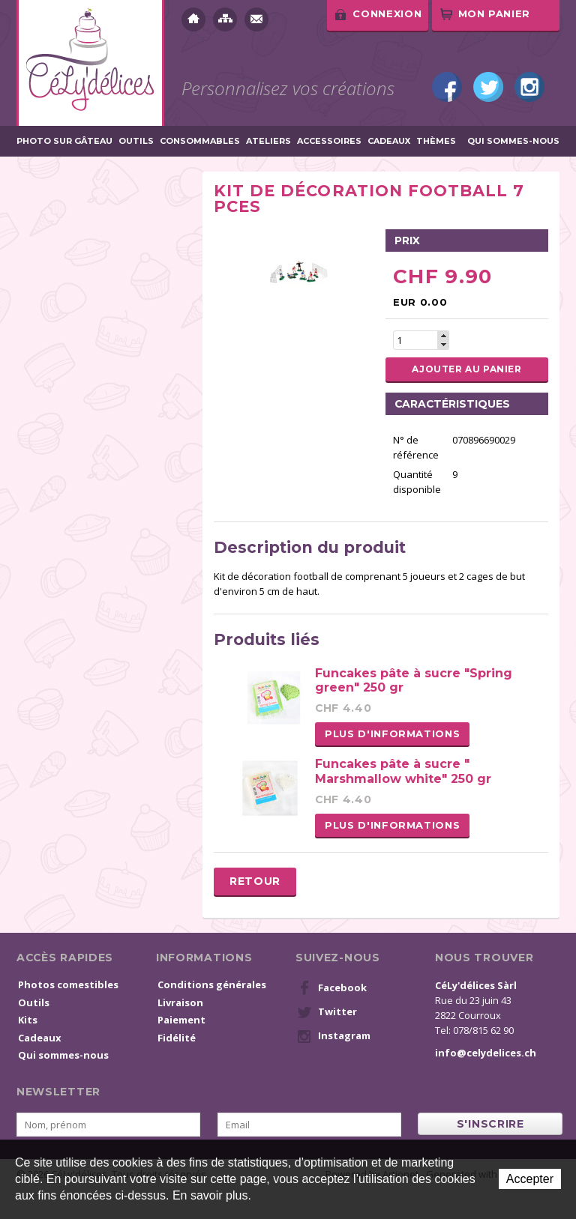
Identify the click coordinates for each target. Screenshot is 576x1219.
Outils (136, 141)
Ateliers (268, 141)
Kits (28, 1019)
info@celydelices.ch (485, 1052)
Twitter (488, 87)
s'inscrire (490, 1124)
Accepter (530, 1179)
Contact (256, 19)
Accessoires (329, 141)
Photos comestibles (68, 984)
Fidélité (177, 1037)
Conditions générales (212, 984)
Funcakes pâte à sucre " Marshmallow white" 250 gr (403, 771)
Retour (255, 881)
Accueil (194, 19)
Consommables (200, 141)
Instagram (529, 87)
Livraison (180, 1002)
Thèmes (436, 141)
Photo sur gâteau (64, 141)
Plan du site (225, 19)
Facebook (447, 87)
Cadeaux (389, 141)
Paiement (182, 1019)
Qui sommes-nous (513, 141)
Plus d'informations (392, 733)
